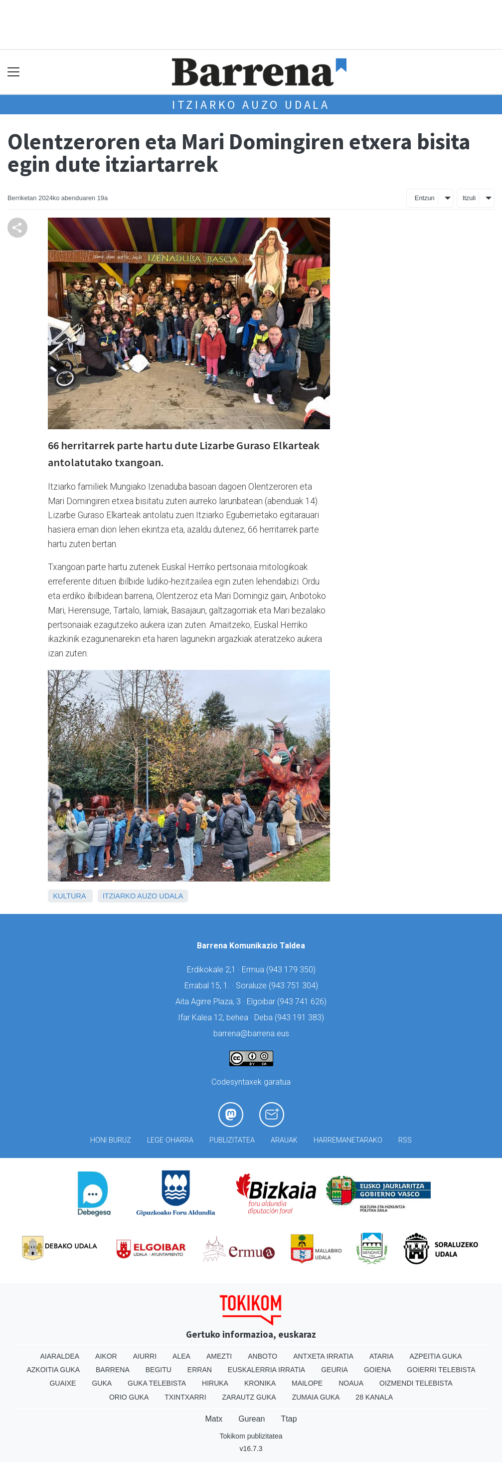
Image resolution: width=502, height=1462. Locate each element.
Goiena (377, 1370)
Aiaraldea (59, 1356)
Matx (213, 1419)
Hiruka (215, 1383)
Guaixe (62, 1383)
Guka (102, 1383)
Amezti (219, 1356)
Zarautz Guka (249, 1397)
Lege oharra (170, 1140)
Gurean (251, 1419)
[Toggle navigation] (13, 72)
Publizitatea (232, 1140)
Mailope (307, 1383)
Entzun (425, 198)
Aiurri (145, 1356)
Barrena (113, 1370)
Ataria (381, 1356)
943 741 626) (303, 1001)
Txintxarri (185, 1397)
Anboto (262, 1356)
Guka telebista (157, 1383)
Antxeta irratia (323, 1356)
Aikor (106, 1356)
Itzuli (469, 198)
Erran (199, 1370)
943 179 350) (292, 969)
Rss (405, 1140)
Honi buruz (110, 1140)
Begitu (158, 1370)
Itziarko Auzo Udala (251, 104)
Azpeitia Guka (435, 1356)
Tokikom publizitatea (250, 1436)
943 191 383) (300, 1017)
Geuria (334, 1370)
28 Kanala (374, 1397)
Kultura (69, 896)
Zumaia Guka (316, 1397)
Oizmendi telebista (416, 1383)
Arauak (284, 1140)
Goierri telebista (441, 1370)
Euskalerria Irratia (266, 1370)
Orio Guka (129, 1397)
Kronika (260, 1383)
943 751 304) (294, 985)
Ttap (289, 1419)
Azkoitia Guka (53, 1370)
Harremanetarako (348, 1140)
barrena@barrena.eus (251, 1033)
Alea (181, 1356)
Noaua (350, 1383)
